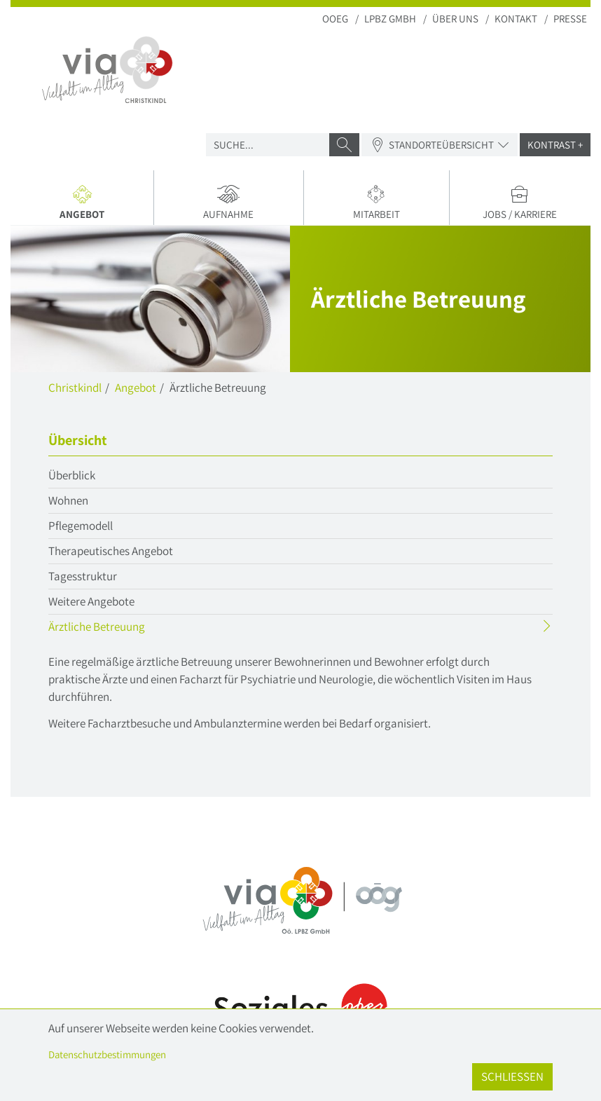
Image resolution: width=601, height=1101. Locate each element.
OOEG (335, 18)
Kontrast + (555, 144)
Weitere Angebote (91, 601)
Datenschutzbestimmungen (107, 1054)
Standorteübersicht (440, 144)
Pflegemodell (80, 525)
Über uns (455, 18)
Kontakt (516, 18)
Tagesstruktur (82, 576)
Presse (570, 18)
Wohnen (68, 500)
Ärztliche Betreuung (124, 628)
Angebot (87, 204)
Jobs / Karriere (520, 202)
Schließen (512, 1076)
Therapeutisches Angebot (110, 551)
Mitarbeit (376, 202)
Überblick (71, 475)
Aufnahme (228, 202)
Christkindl (75, 387)
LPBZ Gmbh (390, 18)
